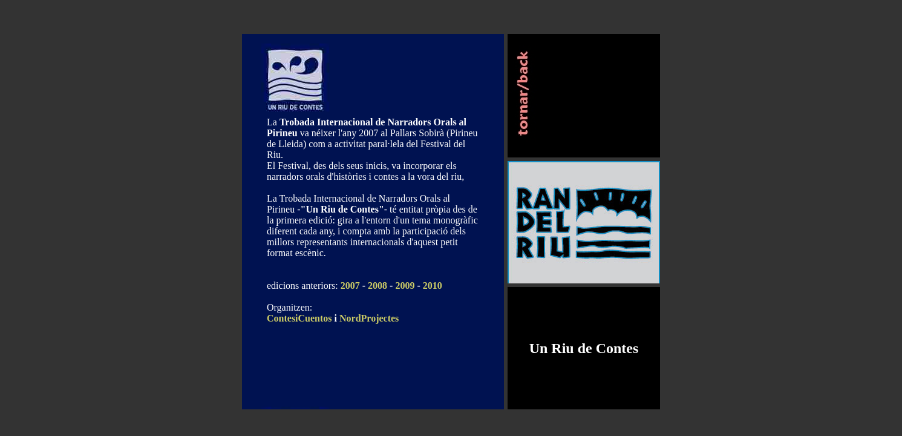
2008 (377, 285)
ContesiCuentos (299, 318)
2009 (404, 285)
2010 (432, 285)
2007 (350, 285)
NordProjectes (369, 318)
